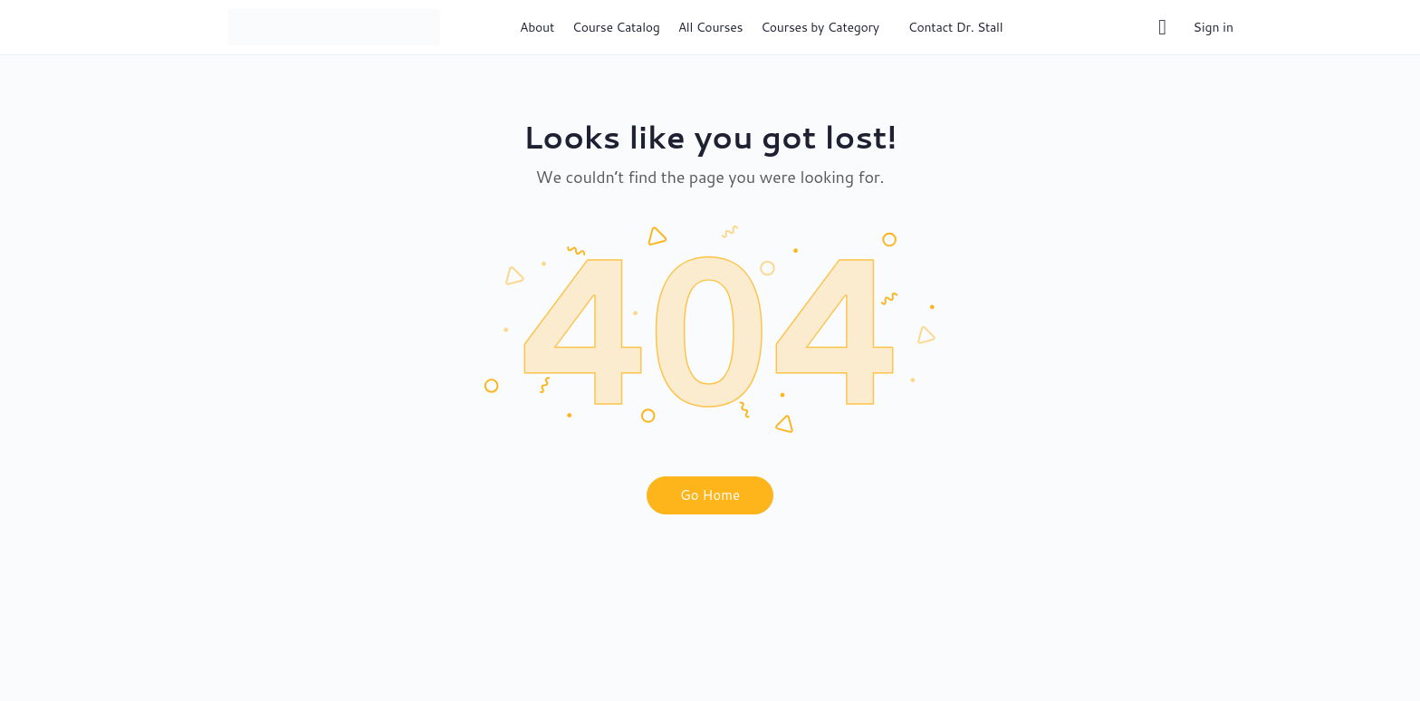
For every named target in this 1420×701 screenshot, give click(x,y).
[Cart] (1163, 27)
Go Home (710, 494)
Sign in (1213, 27)
